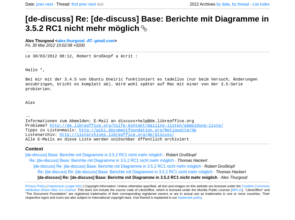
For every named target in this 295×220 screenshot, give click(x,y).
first (75, 4)
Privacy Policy (35, 205)
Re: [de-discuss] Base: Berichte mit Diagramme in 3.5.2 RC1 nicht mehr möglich (102, 179)
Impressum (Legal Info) (65, 205)
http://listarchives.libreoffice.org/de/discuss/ (117, 152)
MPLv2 (237, 208)
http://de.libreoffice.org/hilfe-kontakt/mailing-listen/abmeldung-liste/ (136, 141)
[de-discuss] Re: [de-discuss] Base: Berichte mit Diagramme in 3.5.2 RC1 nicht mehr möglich (147, 23)
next (49, 4)
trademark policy (190, 216)
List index (261, 4)
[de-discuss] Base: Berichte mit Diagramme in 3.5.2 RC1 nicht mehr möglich (94, 173)
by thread (240, 4)
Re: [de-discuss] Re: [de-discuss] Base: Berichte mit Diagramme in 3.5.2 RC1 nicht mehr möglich (125, 190)
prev (40, 4)
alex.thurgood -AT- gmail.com (86, 41)
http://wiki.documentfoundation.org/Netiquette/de (137, 146)
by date (223, 4)
